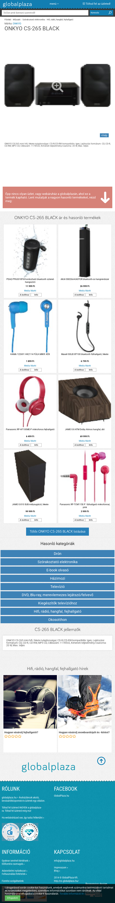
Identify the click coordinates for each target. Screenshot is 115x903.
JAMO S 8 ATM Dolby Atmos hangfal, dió (85, 429)
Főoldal (7, 19)
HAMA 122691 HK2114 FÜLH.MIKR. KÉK (30, 354)
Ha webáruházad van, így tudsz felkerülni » (23, 817)
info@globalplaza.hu (64, 860)
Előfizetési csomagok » (13, 863)
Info (36, 295)
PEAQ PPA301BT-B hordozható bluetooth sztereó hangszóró (30, 280)
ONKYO (17, 23)
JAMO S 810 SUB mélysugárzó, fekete (30, 504)
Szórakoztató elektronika (33, 19)
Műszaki (17, 19)
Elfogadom (12, 898)
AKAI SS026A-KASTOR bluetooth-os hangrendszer (85, 279)
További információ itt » (73, 893)
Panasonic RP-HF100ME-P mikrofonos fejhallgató (30, 429)
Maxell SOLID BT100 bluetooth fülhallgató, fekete (84, 354)
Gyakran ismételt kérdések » (16, 860)
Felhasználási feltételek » (14, 873)
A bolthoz (24, 295)
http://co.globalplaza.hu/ (66, 880)
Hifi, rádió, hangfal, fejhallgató (60, 19)
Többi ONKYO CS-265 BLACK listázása (57, 531)
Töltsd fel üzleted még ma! (18, 810)
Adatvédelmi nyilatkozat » (14, 870)
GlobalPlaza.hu (61, 795)
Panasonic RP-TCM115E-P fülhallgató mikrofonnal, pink (85, 506)
